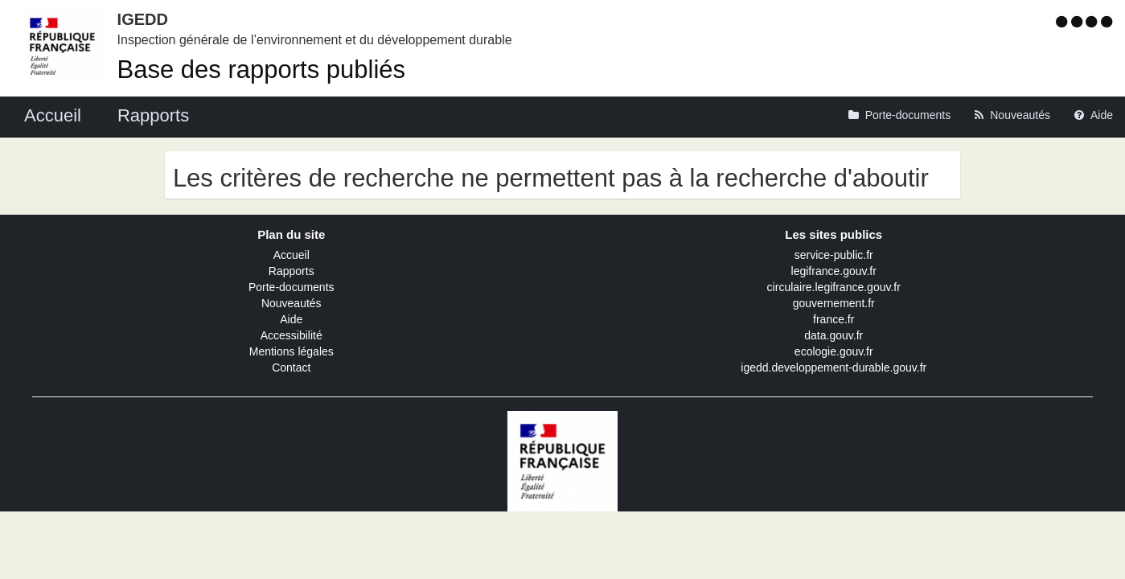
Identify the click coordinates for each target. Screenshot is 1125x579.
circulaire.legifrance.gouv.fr (834, 287)
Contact (291, 367)
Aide (291, 319)
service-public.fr (833, 254)
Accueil (291, 254)
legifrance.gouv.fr (834, 271)
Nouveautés (291, 303)
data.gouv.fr (833, 335)
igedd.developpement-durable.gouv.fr (833, 367)
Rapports (291, 271)
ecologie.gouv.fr (833, 351)
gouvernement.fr (834, 303)
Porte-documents (291, 287)
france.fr (833, 319)
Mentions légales (291, 351)
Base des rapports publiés (261, 69)
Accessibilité (291, 335)
